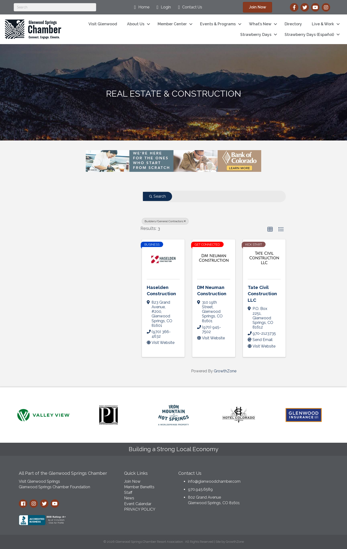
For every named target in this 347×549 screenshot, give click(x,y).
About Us (135, 24)
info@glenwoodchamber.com (214, 481)
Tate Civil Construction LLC (262, 294)
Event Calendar (137, 504)
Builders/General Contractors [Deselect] (165, 221)
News (129, 498)
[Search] (55, 7)
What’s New (260, 24)
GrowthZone (225, 371)
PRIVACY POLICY (139, 509)
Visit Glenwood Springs (39, 481)
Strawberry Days (255, 34)
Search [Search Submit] (157, 196)
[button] (270, 229)
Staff (128, 492)
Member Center (172, 24)
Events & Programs (218, 24)
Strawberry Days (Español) (309, 34)
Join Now (132, 481)
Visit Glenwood (102, 24)
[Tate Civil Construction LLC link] (264, 258)
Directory (293, 24)
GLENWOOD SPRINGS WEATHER (291, 486)
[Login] (162, 7)
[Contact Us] (189, 7)
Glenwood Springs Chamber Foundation (54, 487)
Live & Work (323, 24)
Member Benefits (139, 487)
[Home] (140, 7)
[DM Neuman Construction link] (213, 258)
